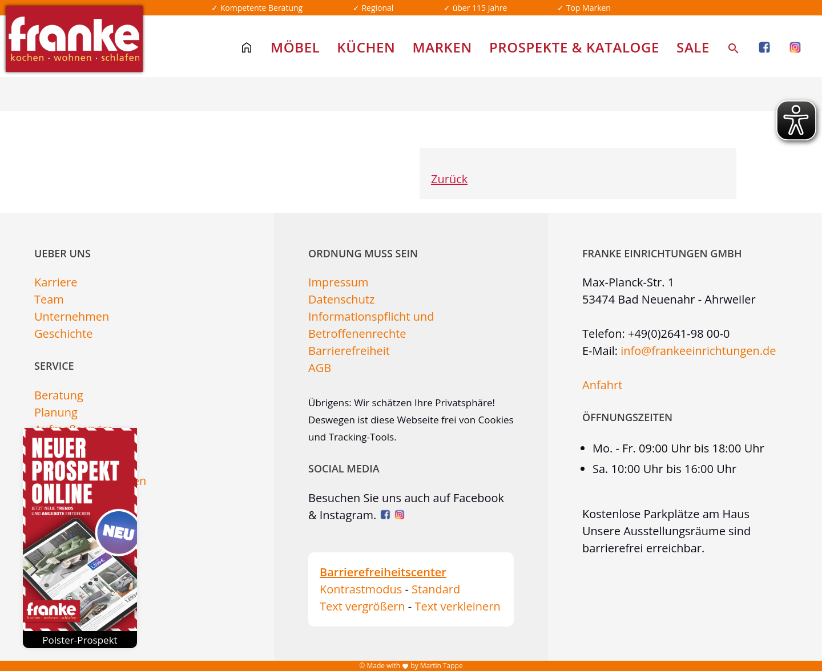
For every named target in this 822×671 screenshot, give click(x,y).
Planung (56, 412)
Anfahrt (602, 385)
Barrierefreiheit (349, 350)
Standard (436, 589)
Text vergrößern (362, 606)
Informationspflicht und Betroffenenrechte (371, 325)
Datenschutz (341, 299)
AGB (319, 367)
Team (49, 299)
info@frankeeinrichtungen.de (698, 350)
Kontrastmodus (361, 589)
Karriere (55, 282)
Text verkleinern (457, 606)
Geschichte (63, 333)
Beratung (58, 395)
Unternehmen (71, 316)
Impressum (338, 282)
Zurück (449, 179)
